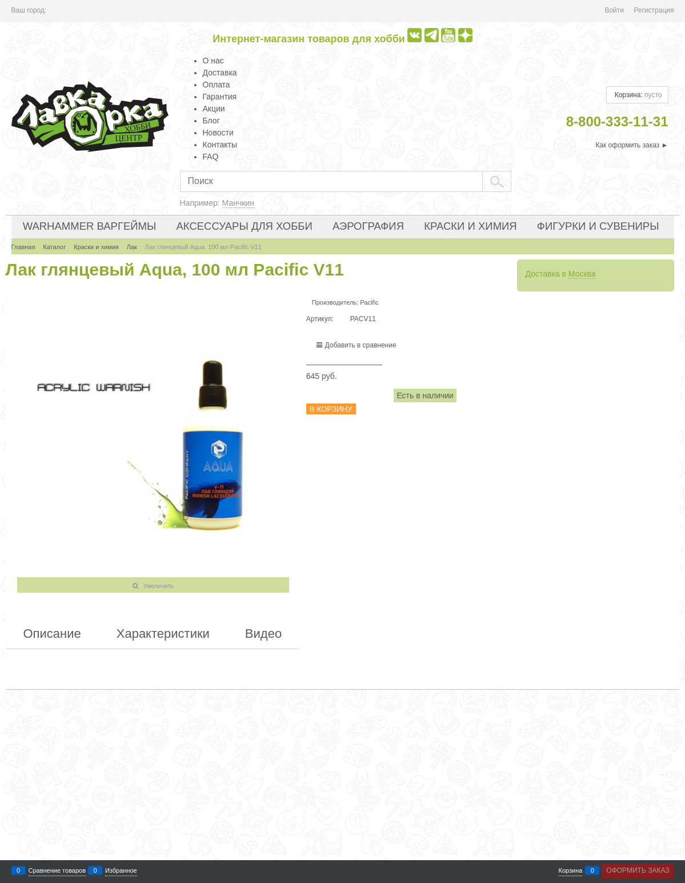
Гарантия (220, 96)
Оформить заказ (637, 870)
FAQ (211, 156)
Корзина (571, 870)
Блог (211, 120)
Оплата (216, 84)
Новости (218, 132)
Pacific (369, 302)
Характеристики (163, 634)
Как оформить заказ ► (631, 145)
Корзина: (637, 95)
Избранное (121, 870)
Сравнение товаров (57, 870)
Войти (614, 10)
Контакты (220, 144)
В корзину (331, 409)
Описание (52, 634)
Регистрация (654, 10)
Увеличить (158, 585)
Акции (214, 108)
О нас (213, 60)
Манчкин (238, 202)
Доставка (220, 72)
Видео (263, 634)
